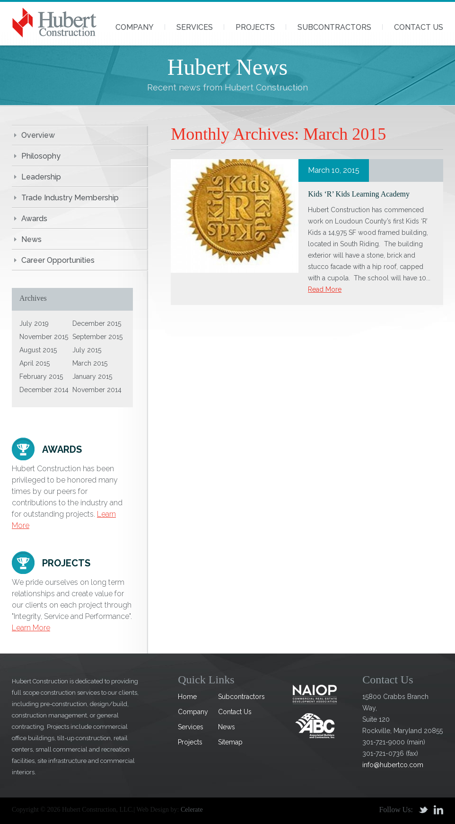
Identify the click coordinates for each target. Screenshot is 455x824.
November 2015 (43, 336)
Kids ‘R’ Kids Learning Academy (359, 194)
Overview (38, 135)
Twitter (423, 810)
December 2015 (96, 323)
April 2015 (34, 363)
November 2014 (97, 390)
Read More (324, 289)
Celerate (192, 809)
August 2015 (38, 350)
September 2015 (97, 336)
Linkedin (438, 810)
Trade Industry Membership (70, 197)
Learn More (31, 627)
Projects (255, 27)
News (31, 239)
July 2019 (34, 323)
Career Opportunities (58, 260)
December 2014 (44, 390)
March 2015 (89, 363)
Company (134, 27)
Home (187, 696)
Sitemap (230, 742)
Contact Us (418, 27)
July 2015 (86, 350)
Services (194, 27)
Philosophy (41, 156)
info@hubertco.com (392, 765)
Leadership (41, 176)
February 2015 (41, 376)
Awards (34, 218)
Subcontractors (334, 27)
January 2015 (92, 376)
